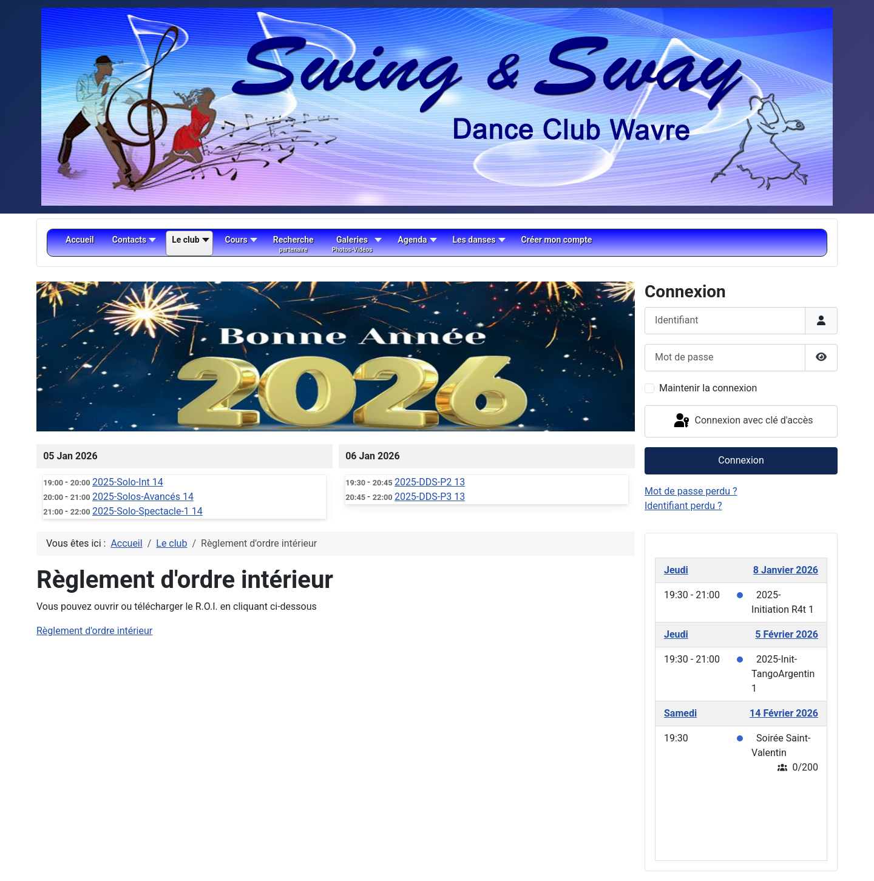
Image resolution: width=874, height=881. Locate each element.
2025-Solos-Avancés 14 (143, 496)
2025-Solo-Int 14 (127, 482)
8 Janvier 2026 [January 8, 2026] (785, 570)
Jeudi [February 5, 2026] (676, 634)
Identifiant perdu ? (683, 505)
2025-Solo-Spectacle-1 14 (147, 511)
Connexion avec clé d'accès (742, 421)
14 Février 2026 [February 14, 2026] (784, 713)
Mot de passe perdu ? (691, 491)
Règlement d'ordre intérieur (94, 630)
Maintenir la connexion (708, 388)
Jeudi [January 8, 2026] (676, 570)
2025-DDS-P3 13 (430, 496)
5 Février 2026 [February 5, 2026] (786, 634)
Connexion (741, 460)
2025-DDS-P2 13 (430, 482)
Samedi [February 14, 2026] (680, 713)
